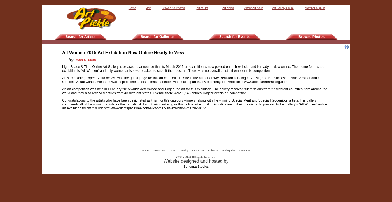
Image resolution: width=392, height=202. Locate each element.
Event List (244, 150)
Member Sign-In (315, 8)
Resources (159, 150)
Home (132, 8)
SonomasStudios (196, 167)
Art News (228, 8)
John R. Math (85, 60)
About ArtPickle (253, 8)
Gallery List (228, 150)
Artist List (202, 8)
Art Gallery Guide (283, 8)
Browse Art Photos (173, 8)
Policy (184, 150)
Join (148, 8)
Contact (173, 150)
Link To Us (198, 150)
